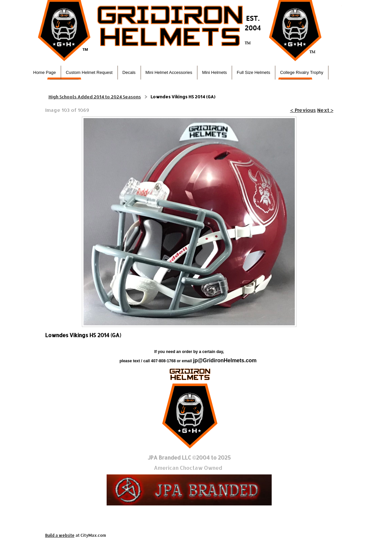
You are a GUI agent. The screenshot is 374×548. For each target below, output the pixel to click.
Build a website (60, 535)
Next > (325, 110)
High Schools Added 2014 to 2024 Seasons (95, 96)
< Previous (303, 110)
